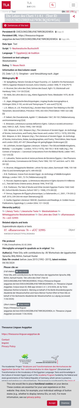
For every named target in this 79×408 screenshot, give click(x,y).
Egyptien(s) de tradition (27, 53)
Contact (5, 339)
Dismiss (65, 403)
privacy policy (33, 397)
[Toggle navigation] (73, 5)
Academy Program (46, 375)
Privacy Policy (9, 346)
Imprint (5, 343)
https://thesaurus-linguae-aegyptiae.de (21, 334)
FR (72, 11)
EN (63, 11)
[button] (74, 16)
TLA (6, 5)
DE (67, 11)
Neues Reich (19, 65)
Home (5, 11)
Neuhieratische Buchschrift (25, 48)
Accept (52, 403)
